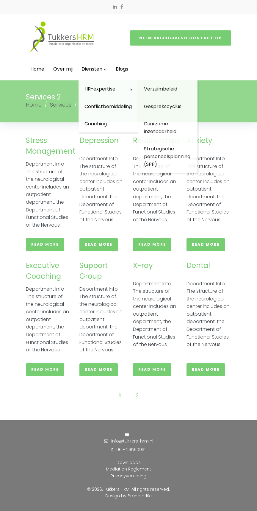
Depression (99, 140)
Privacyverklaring (128, 476)
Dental (198, 265)
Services (60, 104)
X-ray (143, 265)
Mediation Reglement (128, 469)
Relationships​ (156, 140)
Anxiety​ (199, 140)
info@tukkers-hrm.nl (132, 441)
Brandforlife (140, 496)
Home (34, 104)
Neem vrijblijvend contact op (180, 37)
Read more (45, 244)
